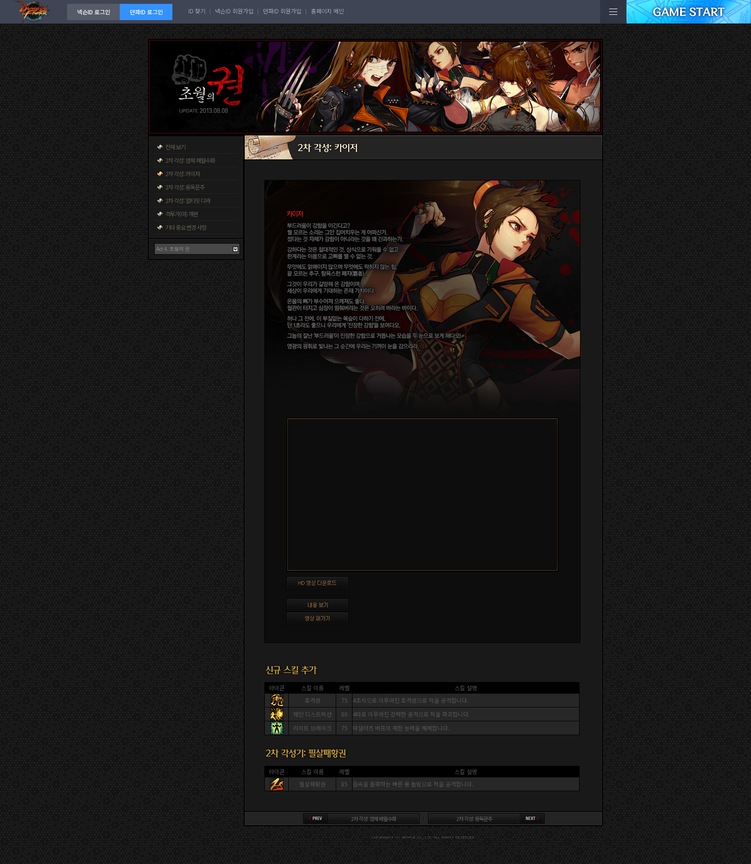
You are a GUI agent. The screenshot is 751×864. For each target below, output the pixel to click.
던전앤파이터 (33, 11)
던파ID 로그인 (146, 12)
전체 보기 (175, 147)
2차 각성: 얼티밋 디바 (187, 200)
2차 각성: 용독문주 (185, 187)
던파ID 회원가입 (282, 11)
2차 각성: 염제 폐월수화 (190, 160)
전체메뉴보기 (613, 11)
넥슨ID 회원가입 (234, 11)
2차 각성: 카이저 (182, 173)
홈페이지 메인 (327, 11)
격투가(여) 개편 (181, 214)
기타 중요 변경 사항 (185, 227)
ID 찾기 (196, 11)
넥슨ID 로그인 (93, 12)
